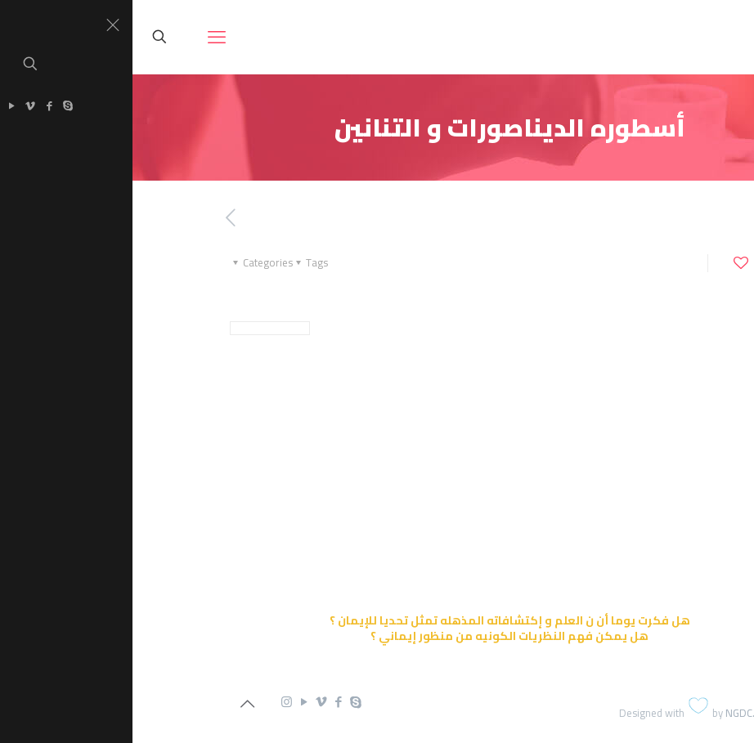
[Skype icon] (223, 702)
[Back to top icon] (114, 704)
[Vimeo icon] (188, 702)
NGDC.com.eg (625, 713)
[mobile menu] (84, 37)
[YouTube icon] (171, 702)
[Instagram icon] (154, 702)
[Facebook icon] (206, 702)
